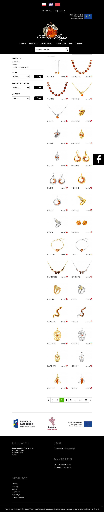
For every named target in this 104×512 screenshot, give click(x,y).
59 (80, 400)
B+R (70, 43)
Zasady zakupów (18, 497)
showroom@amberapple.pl (64, 448)
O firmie (14, 484)
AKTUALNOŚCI (46, 43)
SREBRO (15, 64)
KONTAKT (79, 43)
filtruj (39, 77)
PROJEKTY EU (61, 43)
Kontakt (14, 489)
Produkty (15, 486)
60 (86, 400)
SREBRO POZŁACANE (20, 67)
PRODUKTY (33, 43)
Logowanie (47, 11)
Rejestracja (60, 11)
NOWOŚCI (16, 61)
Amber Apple (51, 56)
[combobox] (21, 76)
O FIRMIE (22, 43)
